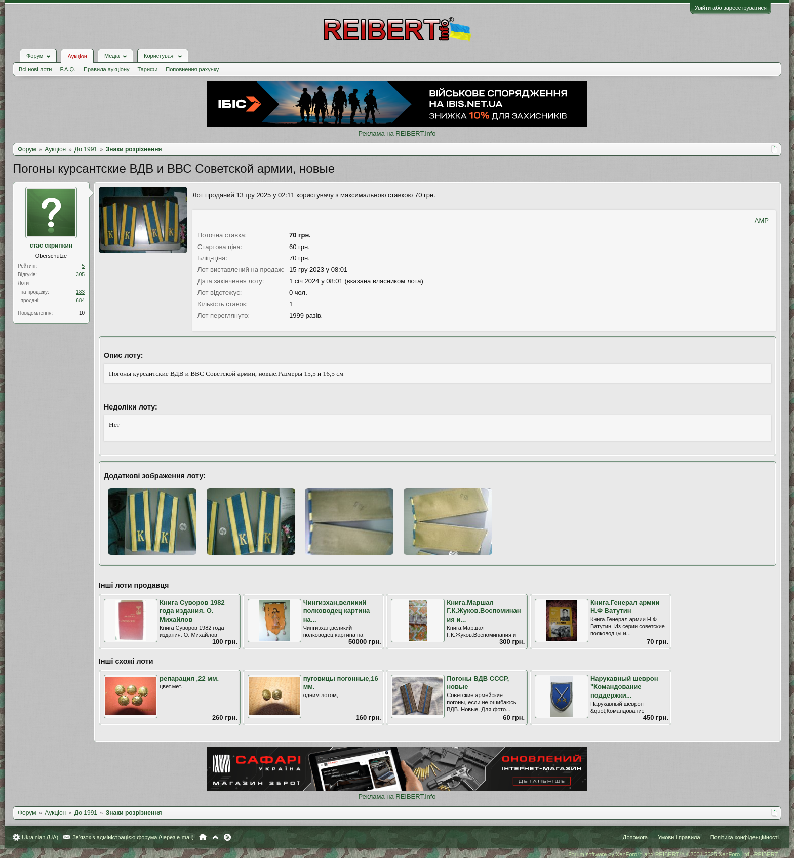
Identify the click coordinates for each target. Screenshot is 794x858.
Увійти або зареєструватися (731, 8)
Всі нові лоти (35, 69)
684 (80, 300)
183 (80, 292)
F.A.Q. (67, 69)
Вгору (215, 837)
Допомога (635, 837)
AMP (762, 220)
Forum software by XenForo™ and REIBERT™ (673, 854)
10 (82, 313)
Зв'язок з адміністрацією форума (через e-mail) (133, 837)
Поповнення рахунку (192, 69)
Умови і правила (679, 837)
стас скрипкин (51, 245)
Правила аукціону (106, 69)
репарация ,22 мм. (189, 678)
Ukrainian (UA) (40, 837)
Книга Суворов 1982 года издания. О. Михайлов (192, 611)
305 (80, 274)
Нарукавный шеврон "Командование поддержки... (624, 687)
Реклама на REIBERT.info (396, 133)
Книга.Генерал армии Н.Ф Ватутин (625, 607)
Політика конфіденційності (744, 837)
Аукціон (77, 56)
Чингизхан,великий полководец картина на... (336, 611)
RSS (227, 837)
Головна (203, 837)
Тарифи (148, 69)
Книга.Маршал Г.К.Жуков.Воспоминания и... (484, 611)
